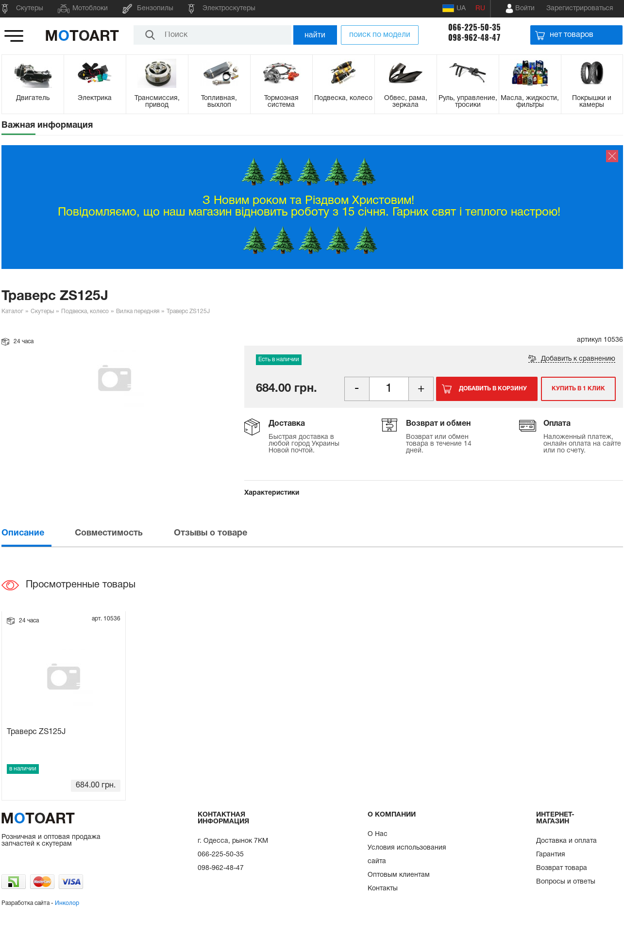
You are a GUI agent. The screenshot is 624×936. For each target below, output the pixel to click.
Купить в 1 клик (578, 388)
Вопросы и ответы (565, 882)
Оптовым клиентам (399, 875)
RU (480, 8)
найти (314, 35)
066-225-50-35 (474, 27)
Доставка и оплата (566, 841)
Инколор (67, 903)
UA (454, 8)
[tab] (37, 533)
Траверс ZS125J (36, 732)
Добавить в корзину (493, 388)
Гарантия (550, 855)
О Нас (378, 834)
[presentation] (37, 533)
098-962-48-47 (474, 38)
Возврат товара (561, 868)
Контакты (383, 889)
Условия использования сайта (407, 855)
